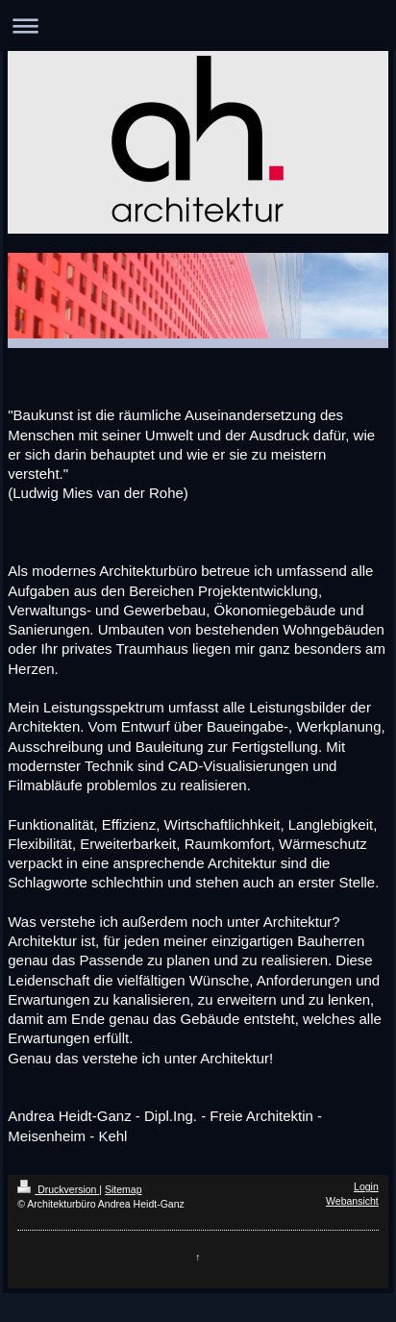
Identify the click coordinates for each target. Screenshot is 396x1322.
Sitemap (123, 1189)
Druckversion (58, 1189)
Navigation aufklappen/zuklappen (198, 25)
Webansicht (352, 1201)
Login (366, 1186)
